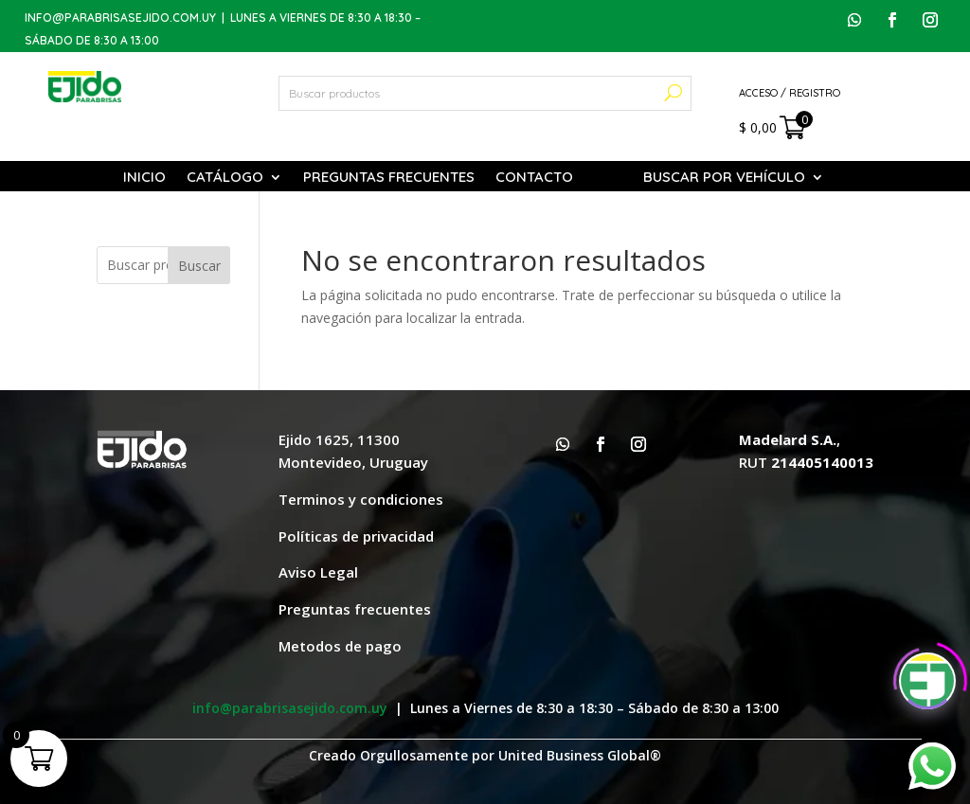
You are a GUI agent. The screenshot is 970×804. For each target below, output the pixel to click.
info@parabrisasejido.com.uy (120, 17)
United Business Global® (579, 755)
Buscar (199, 266)
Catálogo (225, 178)
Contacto (534, 178)
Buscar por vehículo (724, 178)
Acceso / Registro (789, 92)
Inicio (144, 178)
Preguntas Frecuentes (389, 178)
